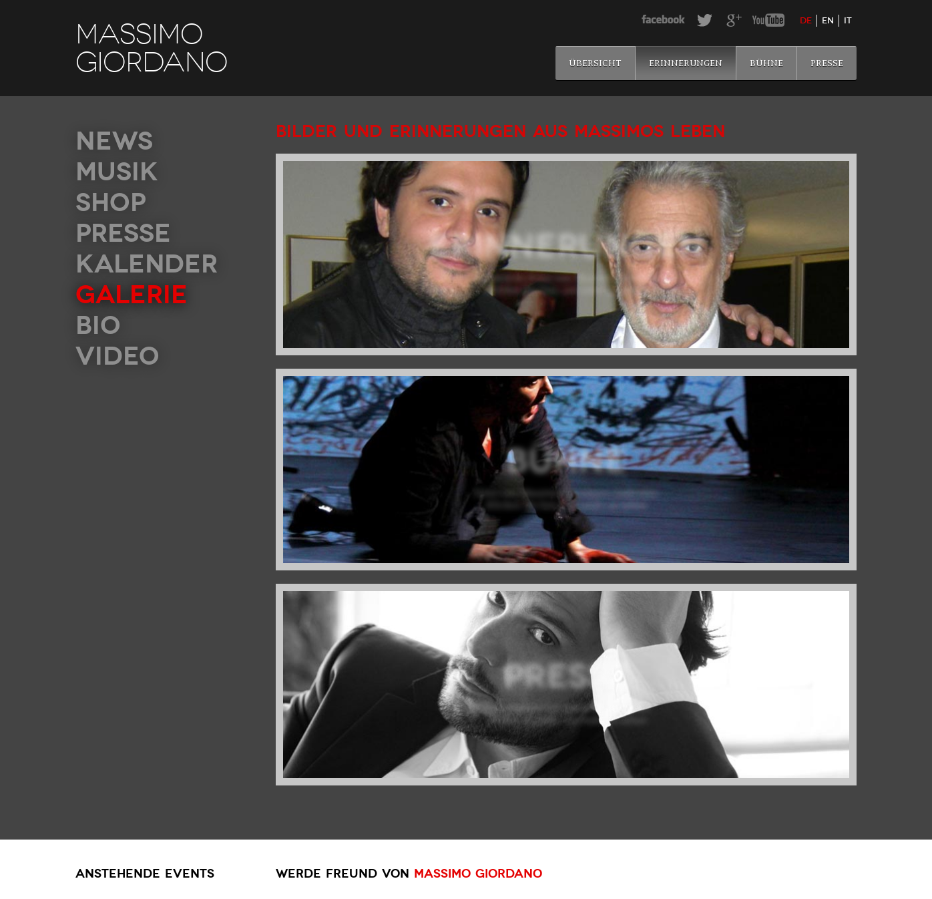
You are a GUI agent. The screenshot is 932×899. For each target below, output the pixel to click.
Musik (116, 172)
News (114, 141)
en (828, 20)
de (806, 20)
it (848, 20)
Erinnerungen (685, 63)
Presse (826, 63)
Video (117, 356)
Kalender (146, 264)
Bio (98, 325)
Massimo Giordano (478, 873)
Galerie (131, 295)
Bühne (766, 63)
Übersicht (595, 63)
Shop (110, 202)
